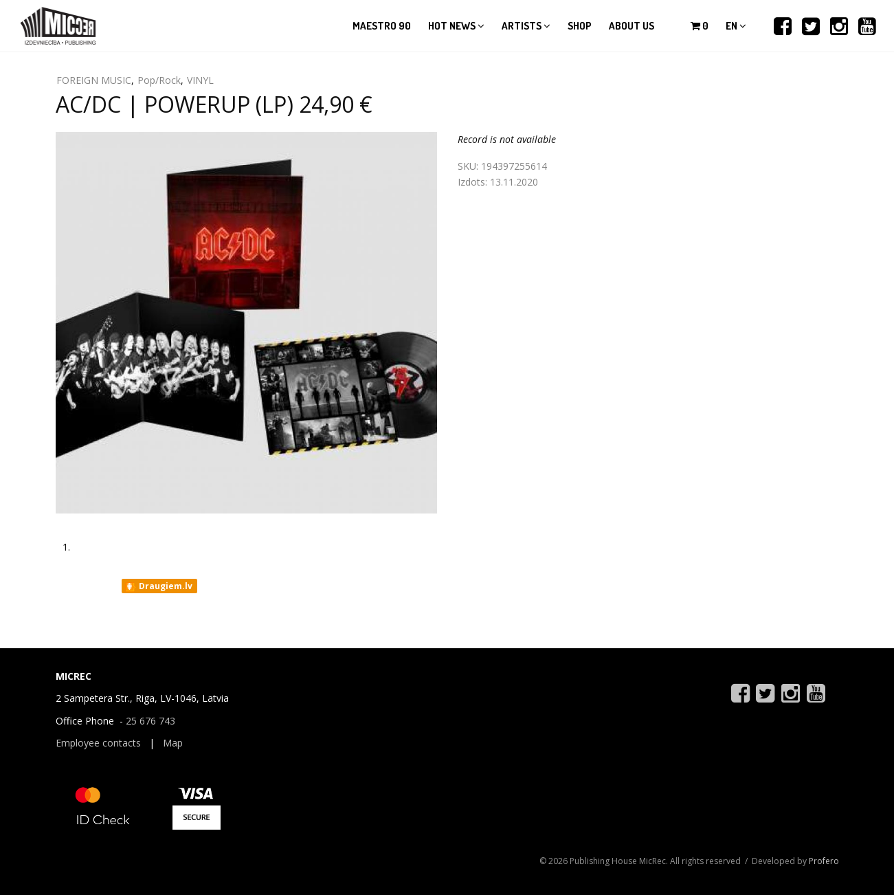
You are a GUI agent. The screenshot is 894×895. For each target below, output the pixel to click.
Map (173, 742)
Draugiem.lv (158, 586)
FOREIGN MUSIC (93, 80)
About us (631, 25)
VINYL (200, 80)
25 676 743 (150, 720)
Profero (824, 861)
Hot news (456, 25)
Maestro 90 (382, 25)
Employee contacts (98, 742)
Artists (526, 25)
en (736, 25)
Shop (580, 25)
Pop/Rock (159, 80)
